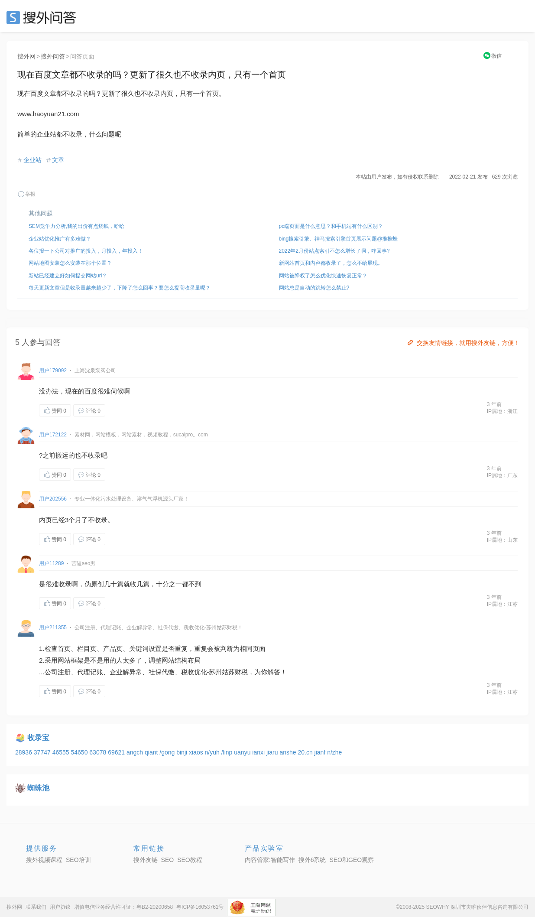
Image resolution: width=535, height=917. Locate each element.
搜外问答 (53, 56)
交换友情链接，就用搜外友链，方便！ (463, 342)
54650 (80, 752)
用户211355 (53, 627)
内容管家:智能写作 (270, 859)
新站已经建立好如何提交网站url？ (68, 276)
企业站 (32, 159)
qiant (152, 752)
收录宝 (38, 738)
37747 (43, 752)
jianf (321, 752)
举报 (26, 194)
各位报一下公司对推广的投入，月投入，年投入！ (86, 251)
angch (135, 752)
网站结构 (175, 660)
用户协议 (60, 907)
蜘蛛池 (38, 788)
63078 (98, 752)
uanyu (243, 752)
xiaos (197, 752)
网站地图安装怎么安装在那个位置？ (70, 263)
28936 (24, 752)
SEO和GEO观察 (351, 859)
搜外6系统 (312, 859)
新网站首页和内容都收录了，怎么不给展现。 (331, 263)
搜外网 (26, 56)
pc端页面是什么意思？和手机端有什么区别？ (331, 226)
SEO (43, 17)
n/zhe (334, 752)
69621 (117, 752)
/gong (167, 752)
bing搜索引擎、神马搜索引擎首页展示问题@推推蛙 (338, 239)
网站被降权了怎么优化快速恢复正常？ (323, 276)
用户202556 (53, 499)
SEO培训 (78, 859)
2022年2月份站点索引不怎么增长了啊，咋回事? (334, 251)
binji (182, 752)
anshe (288, 752)
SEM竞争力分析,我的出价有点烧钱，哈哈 (76, 226)
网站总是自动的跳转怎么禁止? (314, 288)
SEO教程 (189, 859)
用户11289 (51, 563)
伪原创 (94, 584)
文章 (58, 159)
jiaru (272, 752)
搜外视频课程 (44, 859)
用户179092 (53, 370)
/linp (227, 752)
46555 (61, 752)
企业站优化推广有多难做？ (60, 239)
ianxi (259, 752)
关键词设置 (145, 648)
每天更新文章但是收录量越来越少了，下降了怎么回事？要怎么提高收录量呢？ (120, 288)
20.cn (306, 752)
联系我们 (36, 907)
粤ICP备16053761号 (200, 907)
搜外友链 (145, 859)
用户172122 (53, 435)
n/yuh (213, 752)
